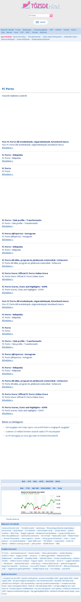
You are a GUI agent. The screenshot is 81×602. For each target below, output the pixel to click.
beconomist (6, 530)
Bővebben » (7, 147)
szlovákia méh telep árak (63, 581)
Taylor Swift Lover (34, 541)
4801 (58, 543)
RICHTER (49, 481)
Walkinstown (7, 558)
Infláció (58, 30)
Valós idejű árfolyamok (52, 36)
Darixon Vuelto (34, 553)
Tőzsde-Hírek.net (12, 519)
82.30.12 (60, 561)
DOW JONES (46, 488)
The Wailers (47, 541)
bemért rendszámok (29, 578)
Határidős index (70, 36)
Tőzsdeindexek (34, 36)
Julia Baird (66, 569)
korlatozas (24, 566)
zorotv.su (33, 556)
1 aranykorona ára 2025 (11, 578)
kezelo (37, 538)
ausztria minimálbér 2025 (48, 578)
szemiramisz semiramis (30, 536)
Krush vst (69, 541)
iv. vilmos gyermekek (47, 556)
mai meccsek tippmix (43, 588)
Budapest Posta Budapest (46, 533)
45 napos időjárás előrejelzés (24, 581)
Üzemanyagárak (40, 30)
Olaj (2, 32)
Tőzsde (35, 32)
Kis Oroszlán (50, 561)
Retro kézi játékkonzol (10, 536)
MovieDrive (8, 563)
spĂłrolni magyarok (68, 563)
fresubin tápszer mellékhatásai (21, 588)
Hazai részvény (19, 36)
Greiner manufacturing (62, 558)
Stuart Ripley (18, 530)
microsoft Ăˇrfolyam (38, 566)
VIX (54, 488)
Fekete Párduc (73, 536)
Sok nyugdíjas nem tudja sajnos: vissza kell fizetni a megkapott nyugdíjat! (37, 427)
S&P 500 (35, 488)
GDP (51, 30)
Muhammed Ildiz (63, 556)
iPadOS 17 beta (8, 556)
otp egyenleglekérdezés (40, 591)
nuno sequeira (27, 538)
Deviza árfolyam (8, 39)
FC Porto (5, 553)
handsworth (18, 558)
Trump (17, 30)
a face (66, 538)
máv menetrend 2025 (45, 581)
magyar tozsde (21, 556)
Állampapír (27, 30)
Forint (73, 30)
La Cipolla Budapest (17, 541)
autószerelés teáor (22, 563)
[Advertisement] (40, 63)
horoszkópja (55, 569)
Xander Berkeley (66, 553)
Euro (16, 32)
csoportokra (59, 541)
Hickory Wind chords (50, 563)
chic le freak (45, 536)
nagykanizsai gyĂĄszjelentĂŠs (19, 569)
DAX (22, 488)
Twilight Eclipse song (40, 569)
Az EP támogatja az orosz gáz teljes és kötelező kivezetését (32, 435)
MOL (35, 481)
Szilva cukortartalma (49, 553)
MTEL (41, 481)
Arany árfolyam (23, 39)
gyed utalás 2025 (66, 578)
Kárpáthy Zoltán (31, 558)
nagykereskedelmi (73, 561)
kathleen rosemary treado (19, 543)
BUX (27, 32)
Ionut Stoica (35, 563)
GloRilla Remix (48, 543)
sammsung (40, 528)
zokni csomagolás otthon (17, 586)
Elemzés (43, 32)
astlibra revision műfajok (19, 561)
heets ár (31, 586)
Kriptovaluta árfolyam (41, 39)
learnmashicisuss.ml (18, 553)
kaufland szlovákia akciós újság (62, 591)
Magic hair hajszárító (10, 566)
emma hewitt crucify (44, 530)
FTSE (28, 488)
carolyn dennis (60, 530)
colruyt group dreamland (52, 538)
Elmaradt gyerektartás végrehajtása (60, 528)
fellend (4, 543)
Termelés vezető (27, 528)
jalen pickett (36, 543)
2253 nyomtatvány (28, 583)
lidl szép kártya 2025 (44, 586)
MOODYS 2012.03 (55, 566)
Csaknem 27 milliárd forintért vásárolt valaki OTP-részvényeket (33, 431)
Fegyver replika (37, 561)
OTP (22, 32)
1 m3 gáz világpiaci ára (61, 586)
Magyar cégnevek (27, 533)
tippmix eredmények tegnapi (18, 591)
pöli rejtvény (56, 588)
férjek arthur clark (59, 536)
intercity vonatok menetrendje (47, 583)
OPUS (57, 481)
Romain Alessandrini (11, 538)
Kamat (66, 30)
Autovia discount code (10, 528)
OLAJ (60, 488)
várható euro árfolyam (10, 583)
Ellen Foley (15, 533)
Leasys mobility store (67, 533)
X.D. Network (30, 530)
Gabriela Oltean (46, 558)
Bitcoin (9, 32)
